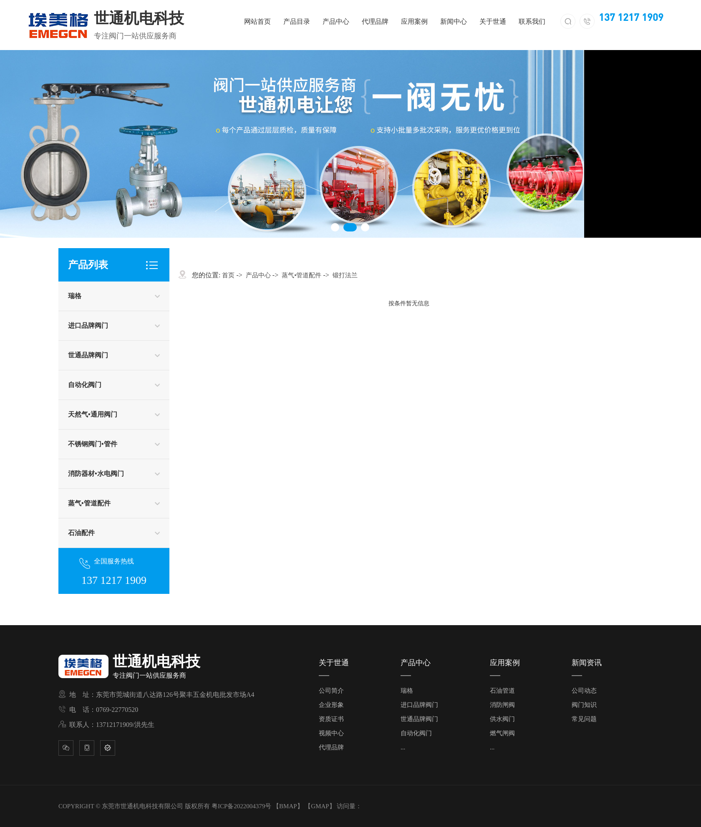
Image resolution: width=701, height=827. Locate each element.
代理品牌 (375, 21)
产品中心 (336, 21)
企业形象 (331, 704)
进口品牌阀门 (88, 325)
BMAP (288, 806)
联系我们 (532, 21)
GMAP (320, 806)
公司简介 (331, 690)
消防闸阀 (502, 704)
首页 (228, 275)
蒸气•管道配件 (89, 503)
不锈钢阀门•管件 (92, 443)
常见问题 (584, 719)
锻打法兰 (345, 275)
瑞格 (74, 295)
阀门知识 (584, 704)
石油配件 (81, 532)
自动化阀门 (84, 384)
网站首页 (257, 21)
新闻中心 (453, 21)
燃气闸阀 (502, 733)
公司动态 (584, 690)
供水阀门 (502, 719)
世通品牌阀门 (88, 355)
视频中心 (331, 733)
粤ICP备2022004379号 (241, 806)
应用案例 (414, 21)
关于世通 (492, 21)
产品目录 (296, 21)
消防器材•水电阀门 (96, 473)
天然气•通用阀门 (92, 414)
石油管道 (502, 690)
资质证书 (331, 719)
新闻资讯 (587, 663)
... (403, 747)
